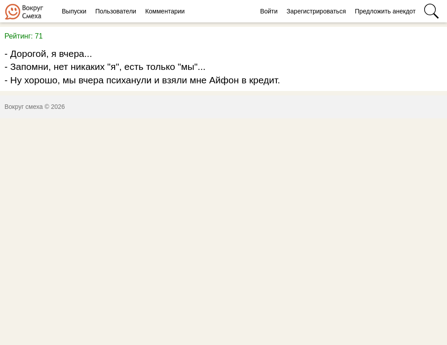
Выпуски (74, 11)
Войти (269, 11)
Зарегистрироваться (316, 11)
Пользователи (115, 11)
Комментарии (165, 11)
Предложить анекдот (385, 11)
